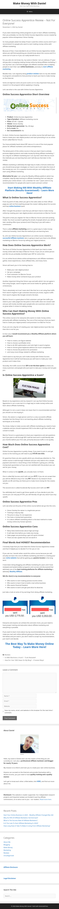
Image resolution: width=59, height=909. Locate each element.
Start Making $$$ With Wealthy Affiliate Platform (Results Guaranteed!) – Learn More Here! (29, 190)
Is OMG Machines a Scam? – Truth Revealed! (20, 657)
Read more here (45, 799)
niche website (11, 558)
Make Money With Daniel (29, 3)
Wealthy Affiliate (16, 572)
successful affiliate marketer (13, 238)
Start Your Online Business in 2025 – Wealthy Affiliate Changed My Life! (28, 815)
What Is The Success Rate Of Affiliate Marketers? (20, 820)
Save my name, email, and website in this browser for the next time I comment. (29, 711)
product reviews (33, 74)
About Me (7, 842)
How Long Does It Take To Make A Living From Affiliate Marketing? (27, 826)
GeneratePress (43, 906)
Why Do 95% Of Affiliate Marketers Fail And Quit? (21, 818)
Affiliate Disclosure (11, 867)
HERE (39, 781)
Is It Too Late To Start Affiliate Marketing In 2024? (21, 823)
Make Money (8, 847)
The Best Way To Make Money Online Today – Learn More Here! (29, 645)
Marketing (7, 850)
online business (15, 206)
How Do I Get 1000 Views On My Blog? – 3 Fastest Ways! (24, 660)
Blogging (7, 845)
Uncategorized (9, 856)
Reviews (7, 655)
